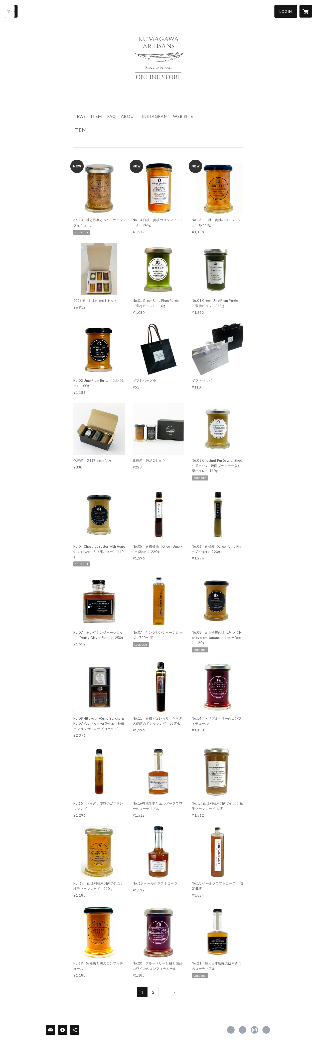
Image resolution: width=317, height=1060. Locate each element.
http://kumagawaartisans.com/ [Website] (266, 1030)
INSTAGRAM (155, 116)
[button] (285, 11)
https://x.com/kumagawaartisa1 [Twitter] (242, 1030)
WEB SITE (183, 116)
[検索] (11, 11)
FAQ (111, 116)
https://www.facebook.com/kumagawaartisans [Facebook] (231, 1030)
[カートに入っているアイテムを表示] (305, 11)
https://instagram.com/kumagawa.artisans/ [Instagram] (254, 1030)
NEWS (79, 116)
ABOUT (129, 116)
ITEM (96, 116)
